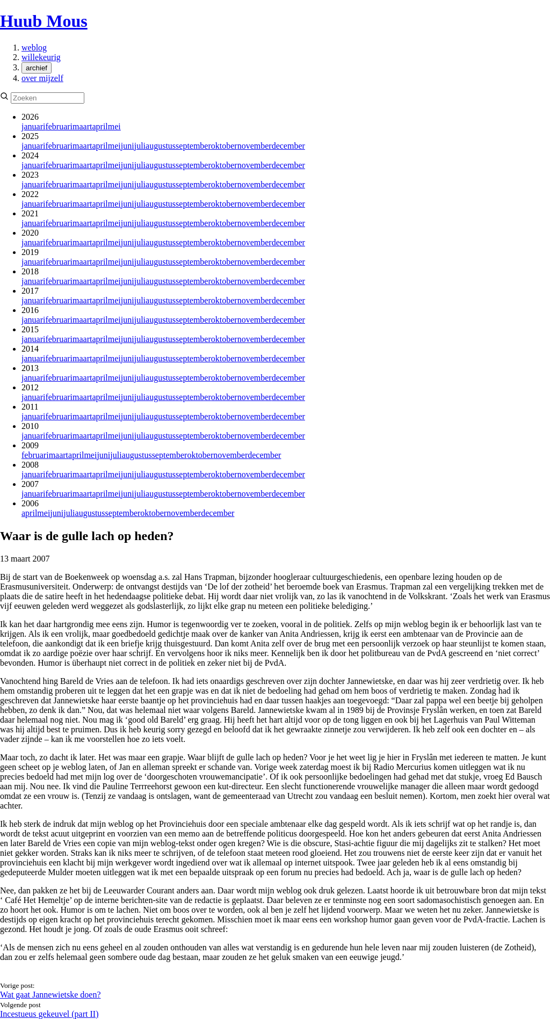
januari (33, 126)
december (288, 145)
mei (114, 126)
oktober (224, 145)
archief (36, 68)
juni (127, 145)
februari (59, 126)
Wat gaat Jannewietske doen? (50, 994)
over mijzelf (42, 78)
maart (82, 126)
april (99, 126)
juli (140, 145)
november (254, 145)
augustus (161, 145)
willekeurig (41, 57)
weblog (34, 47)
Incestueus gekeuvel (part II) (49, 1013)
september (193, 145)
